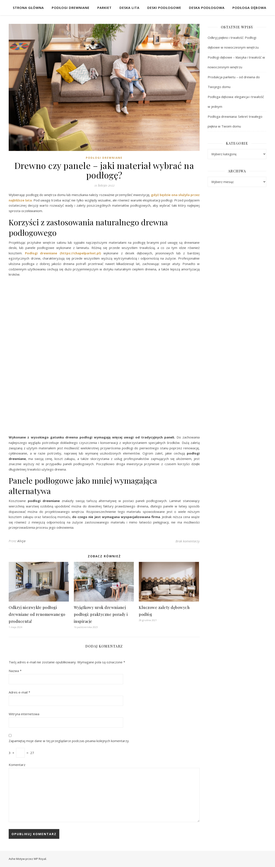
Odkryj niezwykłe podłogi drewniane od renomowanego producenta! (37, 614)
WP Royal (40, 859)
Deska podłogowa (207, 7)
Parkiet (104, 7)
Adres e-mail (19, 692)
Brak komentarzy (188, 541)
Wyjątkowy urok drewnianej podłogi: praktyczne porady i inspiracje (101, 614)
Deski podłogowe (164, 7)
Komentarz (17, 764)
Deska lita (129, 7)
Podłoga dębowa (249, 7)
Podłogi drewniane (70, 7)
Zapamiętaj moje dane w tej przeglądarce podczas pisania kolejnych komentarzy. (69, 741)
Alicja (21, 541)
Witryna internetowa (24, 714)
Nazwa (15, 671)
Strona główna (28, 7)
